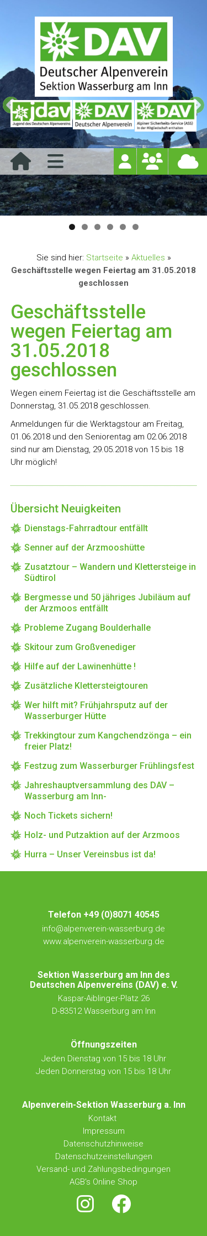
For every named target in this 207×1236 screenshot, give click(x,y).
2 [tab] (85, 227)
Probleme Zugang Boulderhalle (87, 627)
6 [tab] (135, 227)
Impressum (104, 1131)
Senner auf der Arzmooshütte (84, 547)
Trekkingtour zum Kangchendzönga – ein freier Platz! (108, 741)
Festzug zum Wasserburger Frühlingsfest (109, 766)
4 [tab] (110, 227)
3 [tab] (97, 227)
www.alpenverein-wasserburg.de (103, 941)
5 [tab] (123, 227)
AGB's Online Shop (103, 1182)
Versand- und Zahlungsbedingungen (103, 1169)
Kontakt (103, 1118)
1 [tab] (72, 227)
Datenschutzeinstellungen (103, 1156)
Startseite (104, 258)
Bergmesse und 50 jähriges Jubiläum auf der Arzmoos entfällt (107, 603)
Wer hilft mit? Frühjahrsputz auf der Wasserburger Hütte (96, 710)
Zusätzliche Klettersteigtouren (86, 685)
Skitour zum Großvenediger (80, 647)
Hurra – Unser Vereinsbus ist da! (90, 854)
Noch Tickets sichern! (68, 815)
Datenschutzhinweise (103, 1144)
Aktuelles (148, 258)
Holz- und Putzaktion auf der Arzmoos (102, 835)
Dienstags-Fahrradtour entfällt (86, 528)
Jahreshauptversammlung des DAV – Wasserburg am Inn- (99, 791)
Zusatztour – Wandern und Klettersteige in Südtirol (110, 572)
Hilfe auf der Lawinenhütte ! (80, 666)
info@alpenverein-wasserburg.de (103, 929)
